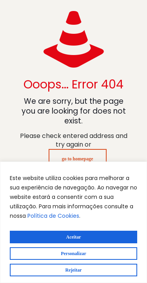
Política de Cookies (53, 216)
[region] (73, 222)
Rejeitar (73, 270)
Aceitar (73, 237)
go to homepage (77, 159)
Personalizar (73, 253)
